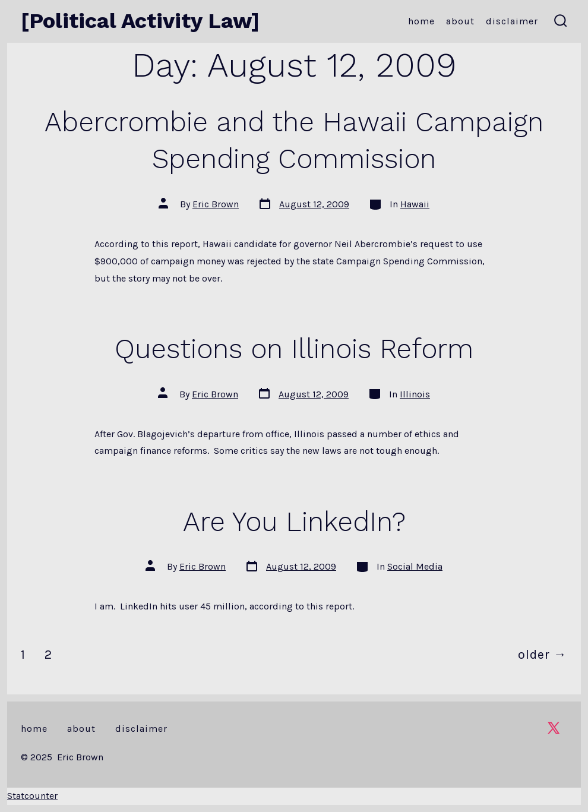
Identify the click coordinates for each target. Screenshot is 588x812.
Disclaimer (512, 21)
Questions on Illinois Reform (294, 349)
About (460, 21)
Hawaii (414, 204)
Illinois (415, 394)
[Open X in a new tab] (553, 728)
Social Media (414, 566)
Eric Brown (215, 204)
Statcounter (32, 795)
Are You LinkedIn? (294, 521)
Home (421, 21)
